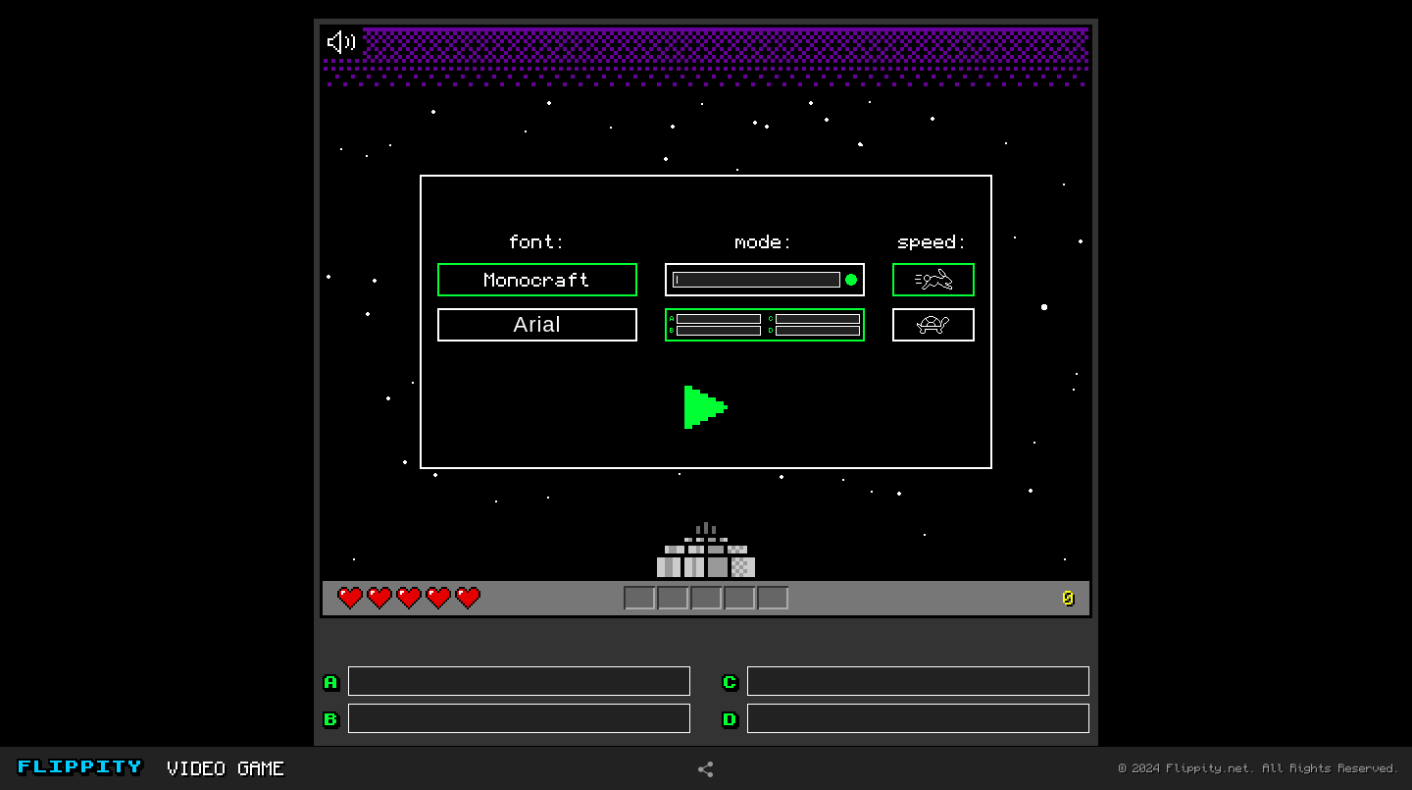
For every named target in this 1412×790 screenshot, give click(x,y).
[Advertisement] (136, 371)
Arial (537, 324)
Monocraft (537, 280)
